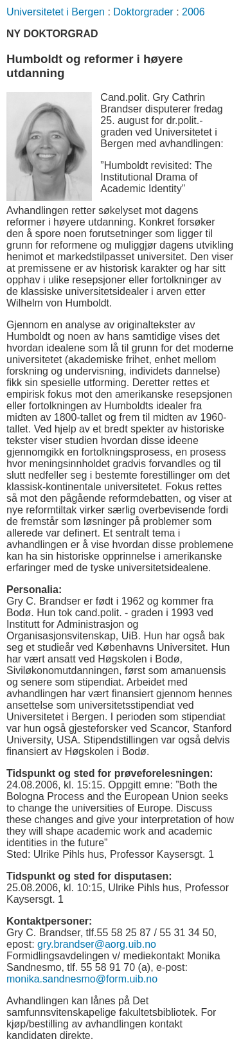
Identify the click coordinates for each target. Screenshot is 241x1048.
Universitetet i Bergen (55, 11)
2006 (193, 11)
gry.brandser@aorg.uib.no (96, 944)
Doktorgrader (143, 11)
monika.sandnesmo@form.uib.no (81, 978)
